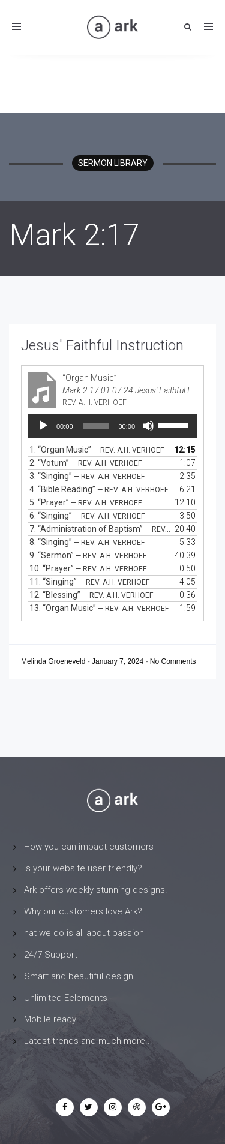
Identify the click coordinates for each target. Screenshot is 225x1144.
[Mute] (148, 426)
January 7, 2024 (118, 661)
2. (85, 463)
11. (89, 581)
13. (99, 608)
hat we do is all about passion (84, 933)
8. (87, 542)
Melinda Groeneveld (54, 661)
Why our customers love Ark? (83, 911)
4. (98, 489)
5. (85, 502)
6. (87, 515)
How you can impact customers (89, 846)
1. (96, 449)
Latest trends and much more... (88, 1040)
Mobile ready (50, 1019)
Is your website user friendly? (83, 868)
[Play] (43, 426)
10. (87, 568)
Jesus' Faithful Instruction (102, 345)
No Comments (173, 661)
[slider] (96, 426)
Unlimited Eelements (65, 997)
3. (87, 476)
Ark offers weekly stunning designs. (95, 889)
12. (91, 595)
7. (100, 529)
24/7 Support (50, 954)
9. (87, 555)
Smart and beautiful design (78, 976)
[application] (112, 426)
